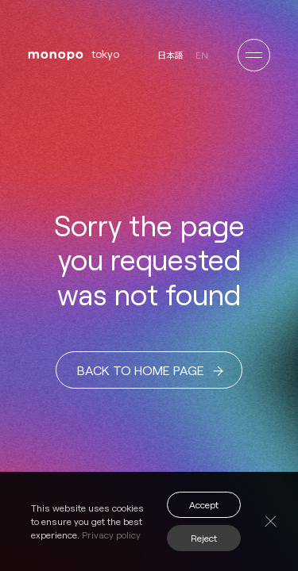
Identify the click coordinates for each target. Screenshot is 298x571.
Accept (204, 504)
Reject (204, 537)
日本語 (170, 55)
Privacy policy (111, 534)
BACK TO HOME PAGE (150, 371)
